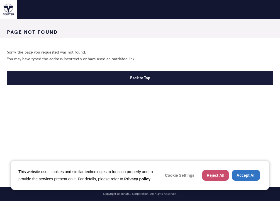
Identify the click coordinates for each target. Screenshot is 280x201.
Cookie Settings (179, 175)
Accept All (246, 175)
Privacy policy (137, 179)
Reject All (215, 175)
